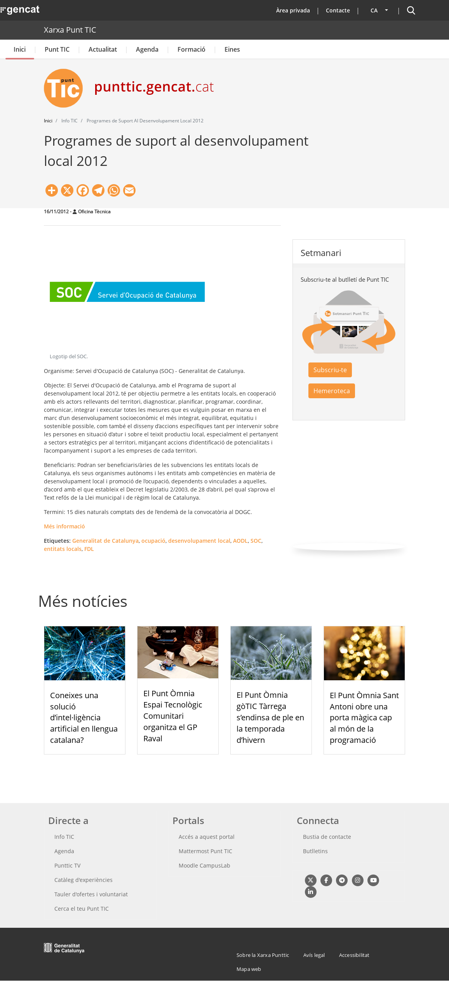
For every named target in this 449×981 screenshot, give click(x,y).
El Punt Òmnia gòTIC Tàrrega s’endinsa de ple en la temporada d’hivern (270, 717)
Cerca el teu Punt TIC (81, 908)
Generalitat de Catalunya (105, 540)
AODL (240, 540)
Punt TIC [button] (57, 49)
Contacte (338, 10)
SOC (256, 540)
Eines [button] (232, 49)
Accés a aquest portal (207, 836)
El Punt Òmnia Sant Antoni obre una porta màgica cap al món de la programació (364, 717)
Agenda (147, 49)
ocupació (153, 540)
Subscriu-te (330, 370)
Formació (191, 49)
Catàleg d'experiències (83, 879)
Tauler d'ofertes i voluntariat (91, 894)
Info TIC (64, 836)
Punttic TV (67, 865)
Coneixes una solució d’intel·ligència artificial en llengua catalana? (84, 717)
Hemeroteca (331, 391)
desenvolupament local (199, 540)
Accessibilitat (354, 954)
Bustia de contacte (327, 836)
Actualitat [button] (103, 49)
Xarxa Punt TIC (70, 29)
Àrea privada (293, 10)
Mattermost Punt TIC (205, 851)
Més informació (64, 526)
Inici (20, 49)
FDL (89, 548)
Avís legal (314, 954)
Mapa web (249, 968)
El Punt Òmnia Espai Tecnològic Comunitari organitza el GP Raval (172, 715)
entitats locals (63, 548)
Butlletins (315, 851)
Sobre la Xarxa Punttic (263, 954)
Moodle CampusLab (204, 865)
